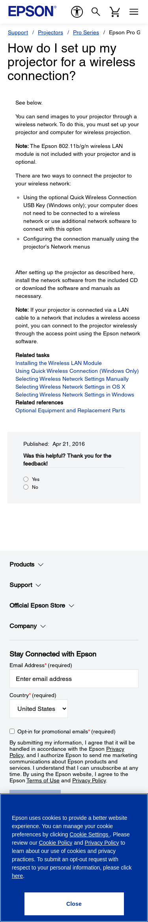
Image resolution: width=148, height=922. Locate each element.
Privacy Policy (89, 780)
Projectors (50, 32)
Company (27, 626)
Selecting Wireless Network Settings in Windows (74, 394)
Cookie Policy (55, 843)
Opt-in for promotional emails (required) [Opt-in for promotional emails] (66, 731)
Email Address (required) (40, 665)
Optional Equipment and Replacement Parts (70, 410)
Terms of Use (43, 780)
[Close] (74, 903)
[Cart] (115, 12)
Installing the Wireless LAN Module (58, 363)
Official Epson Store (42, 605)
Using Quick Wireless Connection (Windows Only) (77, 371)
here (17, 876)
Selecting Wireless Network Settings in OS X (70, 386)
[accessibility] (77, 12)
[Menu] (133, 12)
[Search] (96, 12)
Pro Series (86, 32)
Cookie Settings (89, 834)
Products (26, 564)
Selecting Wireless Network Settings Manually (72, 379)
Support (18, 32)
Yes (35, 479)
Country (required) (32, 695)
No (35, 487)
